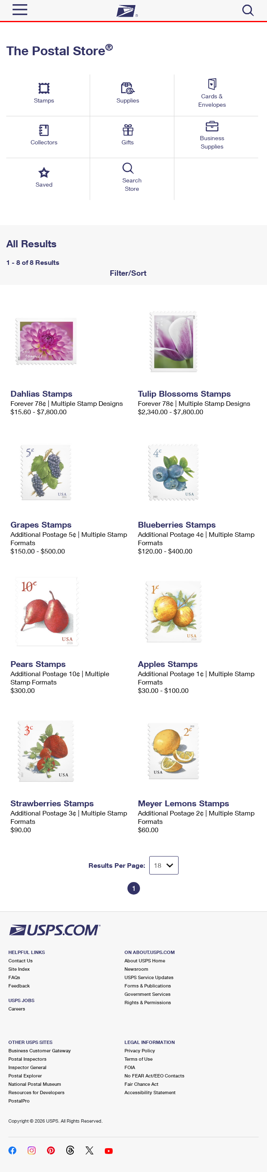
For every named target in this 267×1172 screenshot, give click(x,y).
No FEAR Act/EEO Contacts (154, 1075)
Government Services (147, 994)
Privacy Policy (139, 1050)
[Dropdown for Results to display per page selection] (164, 865)
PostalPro (19, 1100)
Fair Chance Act (141, 1084)
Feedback (19, 985)
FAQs (14, 977)
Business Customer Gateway (39, 1050)
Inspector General (27, 1067)
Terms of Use (138, 1059)
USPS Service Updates (149, 977)
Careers (16, 1008)
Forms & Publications (147, 985)
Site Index (19, 969)
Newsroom (136, 969)
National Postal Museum (34, 1084)
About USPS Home (144, 960)
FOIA (129, 1067)
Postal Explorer (25, 1075)
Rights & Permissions (147, 1002)
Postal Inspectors (27, 1059)
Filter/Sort (127, 272)
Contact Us (20, 960)
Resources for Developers (36, 1092)
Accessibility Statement (150, 1092)
